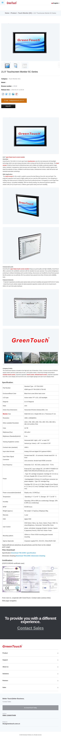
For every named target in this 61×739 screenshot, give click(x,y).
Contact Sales (30, 628)
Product (14, 13)
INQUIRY (8, 106)
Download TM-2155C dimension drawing (30, 556)
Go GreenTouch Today (30, 707)
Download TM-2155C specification (23, 553)
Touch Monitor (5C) (25, 13)
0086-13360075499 (9, 715)
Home (7, 13)
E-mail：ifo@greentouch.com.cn (14, 100)
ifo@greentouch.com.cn (11, 724)
